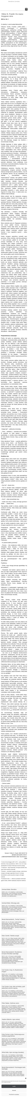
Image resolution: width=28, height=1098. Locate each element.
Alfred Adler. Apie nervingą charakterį (13, 1052)
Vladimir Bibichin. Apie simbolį (11, 1019)
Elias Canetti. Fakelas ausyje (10, 935)
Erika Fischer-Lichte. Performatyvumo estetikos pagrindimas (13, 1035)
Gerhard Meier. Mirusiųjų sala (10, 903)
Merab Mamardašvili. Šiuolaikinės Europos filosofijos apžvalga (12, 952)
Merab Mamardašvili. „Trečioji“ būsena (13, 919)
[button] (26, 1078)
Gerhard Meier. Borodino (9, 889)
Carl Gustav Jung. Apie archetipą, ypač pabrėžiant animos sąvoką (13, 987)
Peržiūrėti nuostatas (14, 1094)
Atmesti (14, 1090)
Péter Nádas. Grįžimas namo (10, 1003)
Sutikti (14, 1086)
